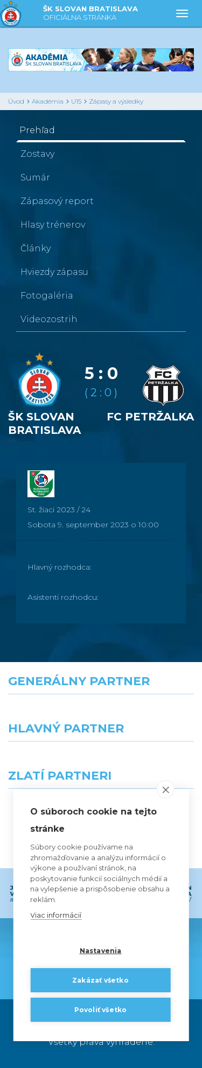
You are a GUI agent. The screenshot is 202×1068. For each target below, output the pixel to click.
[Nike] (101, 713)
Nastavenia (101, 951)
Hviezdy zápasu (54, 272)
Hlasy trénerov (52, 225)
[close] (166, 789)
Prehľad (37, 130)
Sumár (35, 177)
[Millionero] (151, 760)
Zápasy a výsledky (116, 101)
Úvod (16, 101)
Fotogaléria (46, 295)
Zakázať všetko (100, 980)
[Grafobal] (50, 760)
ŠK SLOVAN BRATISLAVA (90, 13)
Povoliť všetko (100, 1010)
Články (35, 248)
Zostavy (37, 154)
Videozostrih (49, 319)
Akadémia (48, 101)
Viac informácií (55, 915)
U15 (76, 101)
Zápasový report (57, 201)
